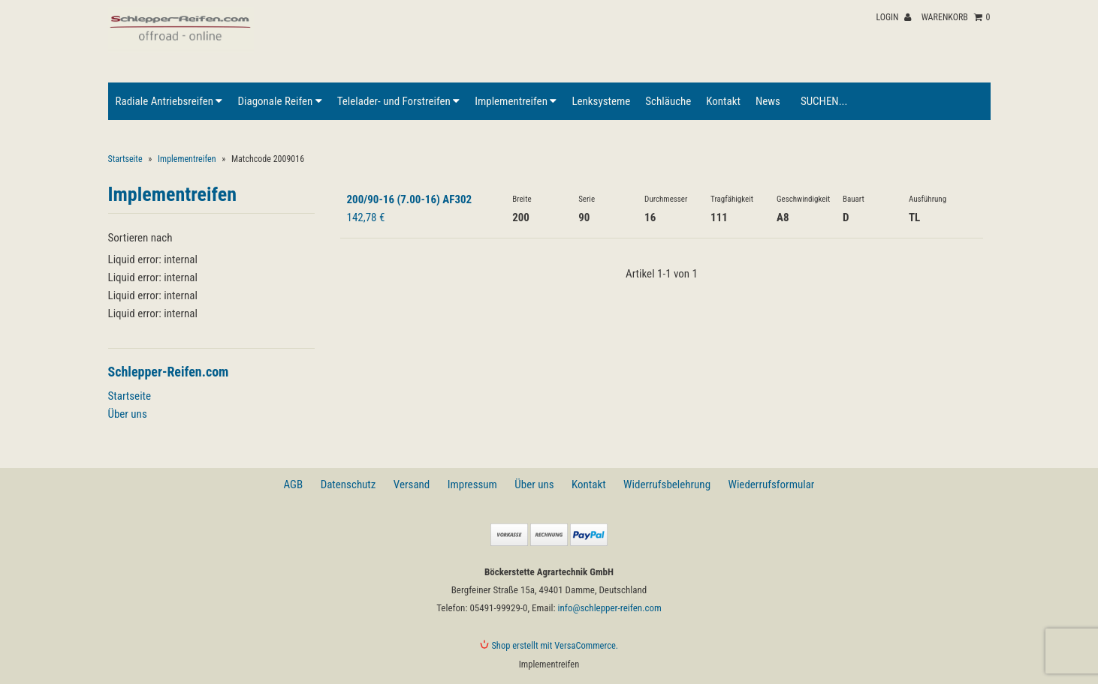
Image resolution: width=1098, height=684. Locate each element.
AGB (293, 484)
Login (893, 17)
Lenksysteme (601, 101)
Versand (412, 484)
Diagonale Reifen (279, 101)
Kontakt (723, 101)
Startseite (125, 159)
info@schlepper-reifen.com (610, 608)
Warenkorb (956, 17)
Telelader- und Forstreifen (398, 101)
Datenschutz (348, 484)
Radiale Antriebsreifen (169, 101)
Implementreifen (516, 101)
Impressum (472, 484)
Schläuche (668, 101)
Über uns (127, 414)
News (768, 101)
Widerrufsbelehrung (666, 484)
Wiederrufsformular (771, 484)
